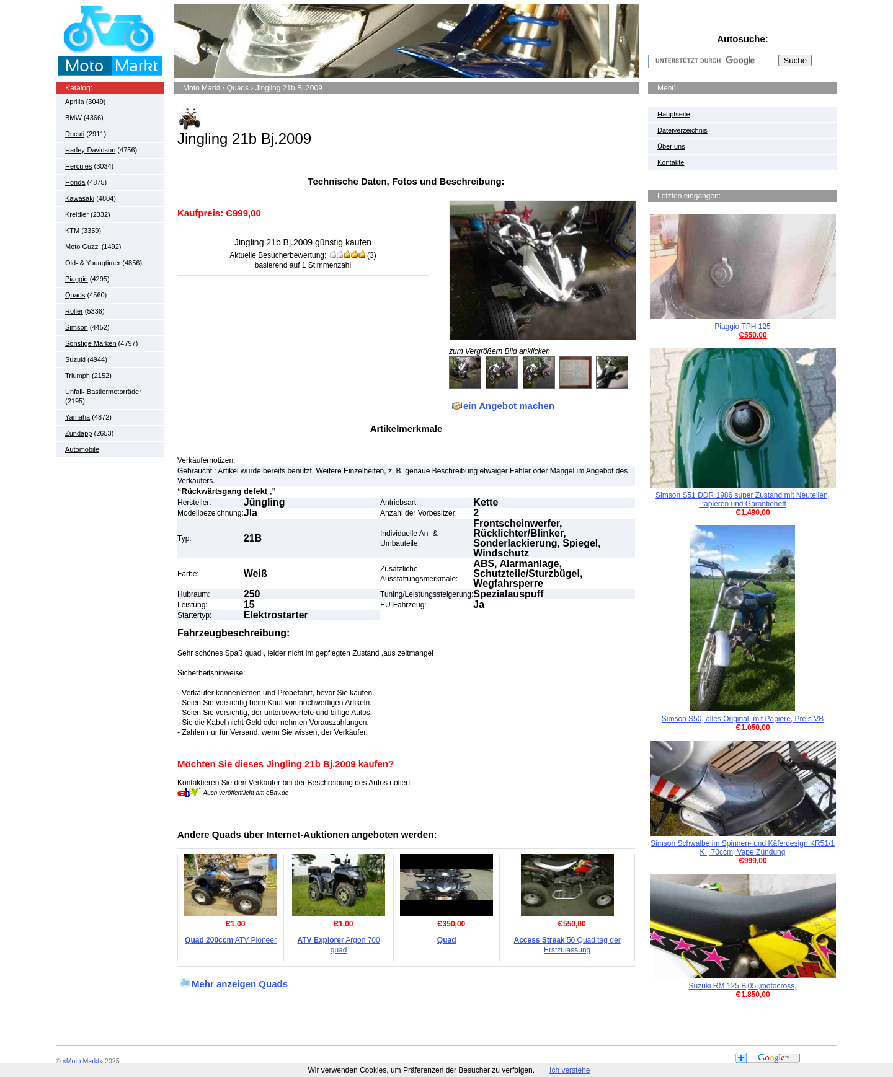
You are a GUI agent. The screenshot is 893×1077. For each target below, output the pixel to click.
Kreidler (77, 214)
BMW (73, 117)
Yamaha (77, 417)
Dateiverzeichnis (682, 130)
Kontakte (670, 162)
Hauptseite (673, 114)
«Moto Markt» (83, 1061)
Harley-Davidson (90, 150)
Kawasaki (79, 198)
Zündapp (78, 433)
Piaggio (76, 279)
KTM (72, 230)
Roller (74, 311)
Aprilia (74, 101)
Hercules (78, 166)
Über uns (671, 146)
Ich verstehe (569, 1070)
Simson (76, 327)
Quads (75, 295)
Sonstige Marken (91, 343)
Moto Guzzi (82, 246)
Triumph (77, 375)
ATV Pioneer (231, 940)
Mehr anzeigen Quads (240, 983)
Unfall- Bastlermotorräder (103, 391)
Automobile (82, 449)
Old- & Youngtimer (92, 262)
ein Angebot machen (508, 405)
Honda (75, 182)
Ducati (74, 134)
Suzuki (75, 359)
